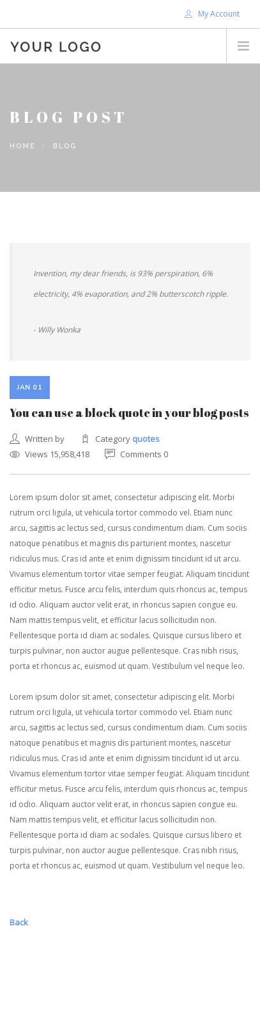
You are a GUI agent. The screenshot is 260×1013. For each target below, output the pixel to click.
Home (23, 146)
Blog (65, 146)
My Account (212, 13)
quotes (146, 438)
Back (19, 922)
